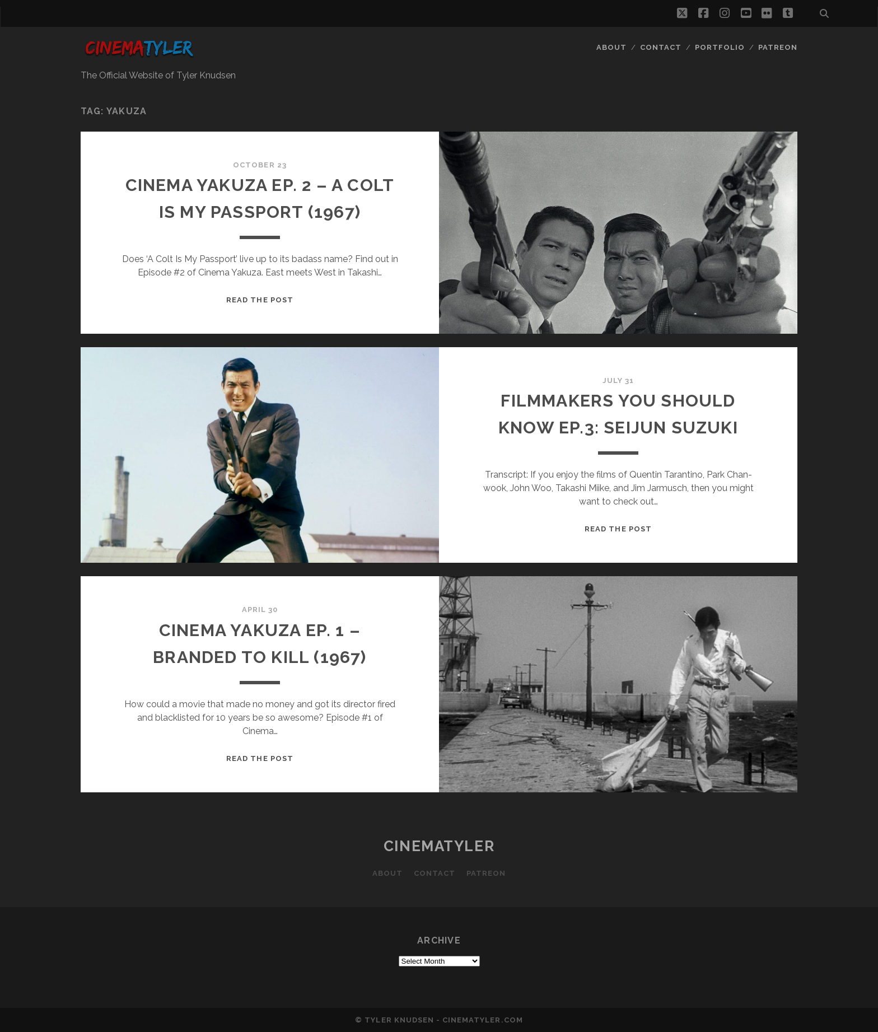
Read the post (259, 300)
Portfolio (720, 47)
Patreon (777, 47)
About (611, 47)
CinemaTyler (439, 846)
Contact (660, 47)
